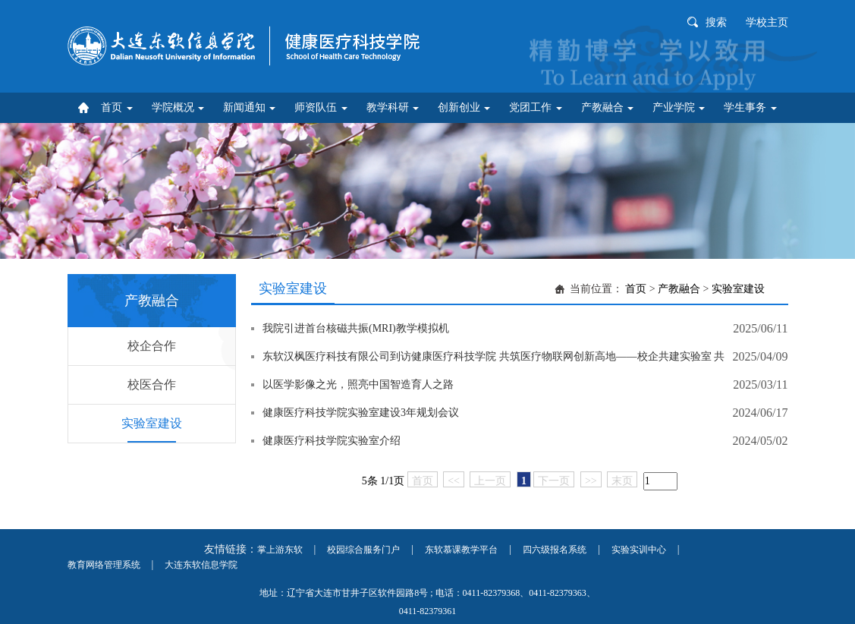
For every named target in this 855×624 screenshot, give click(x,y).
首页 (635, 289)
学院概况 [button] (178, 107)
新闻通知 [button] (249, 107)
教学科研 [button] (393, 107)
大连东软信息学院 (201, 564)
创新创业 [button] (464, 107)
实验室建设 (151, 423)
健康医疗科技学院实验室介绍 (331, 440)
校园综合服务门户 (363, 549)
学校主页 (767, 22)
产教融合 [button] (607, 107)
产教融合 (679, 289)
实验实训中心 (638, 549)
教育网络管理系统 (104, 564)
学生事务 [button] (750, 107)
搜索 (716, 22)
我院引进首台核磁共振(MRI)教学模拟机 (355, 328)
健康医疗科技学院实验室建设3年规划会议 (360, 412)
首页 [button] (117, 107)
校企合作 (151, 345)
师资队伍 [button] (320, 107)
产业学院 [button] (679, 107)
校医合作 (151, 384)
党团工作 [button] (535, 107)
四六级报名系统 (554, 549)
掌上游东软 (280, 549)
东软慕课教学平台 (461, 549)
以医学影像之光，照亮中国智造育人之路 (358, 384)
